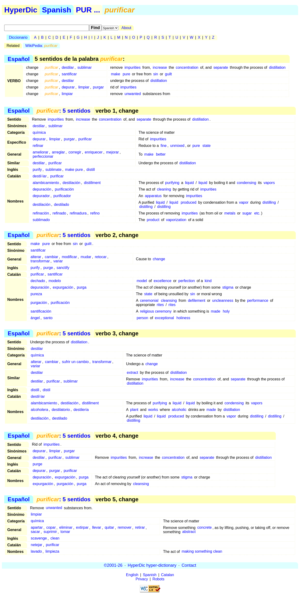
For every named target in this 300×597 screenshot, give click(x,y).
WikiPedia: (41, 46)
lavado (36, 552)
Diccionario (18, 37)
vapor (243, 202)
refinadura (78, 213)
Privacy (142, 579)
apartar (37, 528)
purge (48, 268)
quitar (109, 528)
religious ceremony (155, 311)
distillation (277, 67)
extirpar (82, 528)
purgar (98, 87)
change (159, 259)
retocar (101, 257)
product (153, 220)
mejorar (112, 152)
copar (51, 528)
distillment (92, 183)
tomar (65, 532)
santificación (41, 311)
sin (155, 74)
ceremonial (149, 300)
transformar (40, 261)
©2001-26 (113, 565)
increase (160, 67)
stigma (227, 287)
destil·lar (40, 176)
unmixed (177, 146)
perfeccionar (43, 156)
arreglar (58, 152)
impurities (132, 67)
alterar (36, 257)
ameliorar (40, 152)
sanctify (63, 268)
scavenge (39, 538)
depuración (42, 189)
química (39, 132)
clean (55, 538)
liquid (189, 183)
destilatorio (61, 410)
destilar (68, 67)
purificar (85, 139)
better (161, 154)
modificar (69, 257)
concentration (187, 67)
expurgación (63, 287)
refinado (59, 213)
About (126, 28)
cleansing (169, 300)
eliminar (65, 528)
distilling (269, 202)
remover (125, 528)
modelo (55, 281)
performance (257, 300)
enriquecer (94, 152)
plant (134, 410)
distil (46, 390)
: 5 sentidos (63, 110)
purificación (64, 189)
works (153, 410)
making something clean (202, 552)
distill (90, 170)
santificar (69, 74)
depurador (41, 196)
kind (208, 281)
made (215, 311)
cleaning (164, 189)
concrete (204, 528)
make (115, 74)
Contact (189, 565)
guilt (168, 74)
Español (19, 59)
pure (126, 74)
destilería (81, 410)
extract (132, 373)
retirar (140, 528)
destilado (61, 205)
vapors (269, 183)
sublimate (53, 170)
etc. (257, 213)
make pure (74, 170)
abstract (189, 532)
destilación (71, 183)
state (207, 146)
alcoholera (39, 410)
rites (160, 305)
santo (48, 318)
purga (81, 287)
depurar (68, 87)
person (142, 318)
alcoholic (179, 410)
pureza (36, 294)
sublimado (41, 220)
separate (220, 67)
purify (37, 170)
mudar (86, 257)
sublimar (85, 67)
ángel (35, 318)
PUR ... (88, 10)
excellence (162, 281)
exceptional (164, 318)
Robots (158, 579)
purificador (62, 196)
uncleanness (222, 300)
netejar (36, 545)
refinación (41, 213)
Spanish (56, 10)
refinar (38, 146)
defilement (196, 300)
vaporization (176, 220)
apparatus (153, 196)
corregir (74, 152)
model (142, 281)
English (132, 575)
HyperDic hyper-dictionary (152, 565)
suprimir (50, 532)
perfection (186, 281)
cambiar (51, 257)
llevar (96, 528)
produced (188, 202)
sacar (35, 532)
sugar (247, 213)
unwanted (133, 94)
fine (163, 146)
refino (95, 213)
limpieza (52, 552)
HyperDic (20, 10)
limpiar (83, 87)
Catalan (167, 575)
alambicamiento (46, 183)
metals (229, 213)
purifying (172, 183)
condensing (246, 183)
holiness (183, 318)
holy (226, 311)
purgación (39, 303)
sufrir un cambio (75, 362)
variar (58, 261)
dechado (38, 281)
